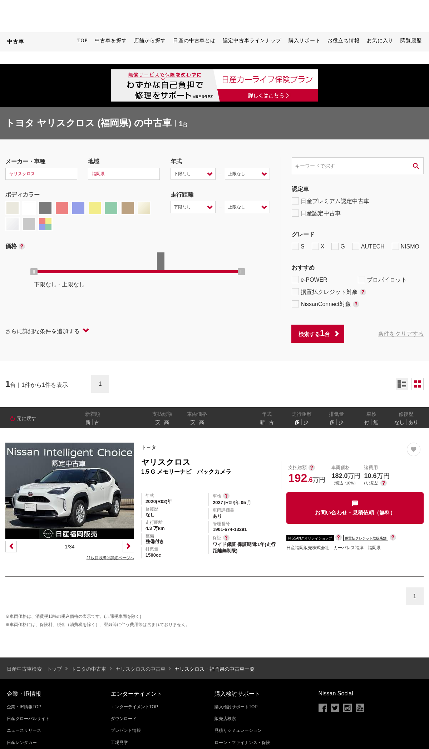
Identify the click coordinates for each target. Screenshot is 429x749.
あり (413, 422)
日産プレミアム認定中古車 (330, 201)
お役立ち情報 (343, 40)
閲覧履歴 (411, 40)
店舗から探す (150, 40)
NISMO (405, 246)
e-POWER (309, 279)
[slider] (34, 271)
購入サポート (304, 40)
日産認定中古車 (316, 213)
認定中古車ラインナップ (252, 40)
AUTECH (368, 246)
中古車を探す (111, 40)
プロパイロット (382, 279)
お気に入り (380, 40)
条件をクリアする (401, 334)
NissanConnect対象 (325, 303)
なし (399, 422)
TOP (82, 40)
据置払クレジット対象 (329, 291)
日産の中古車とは (194, 40)
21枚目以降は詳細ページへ (110, 558)
